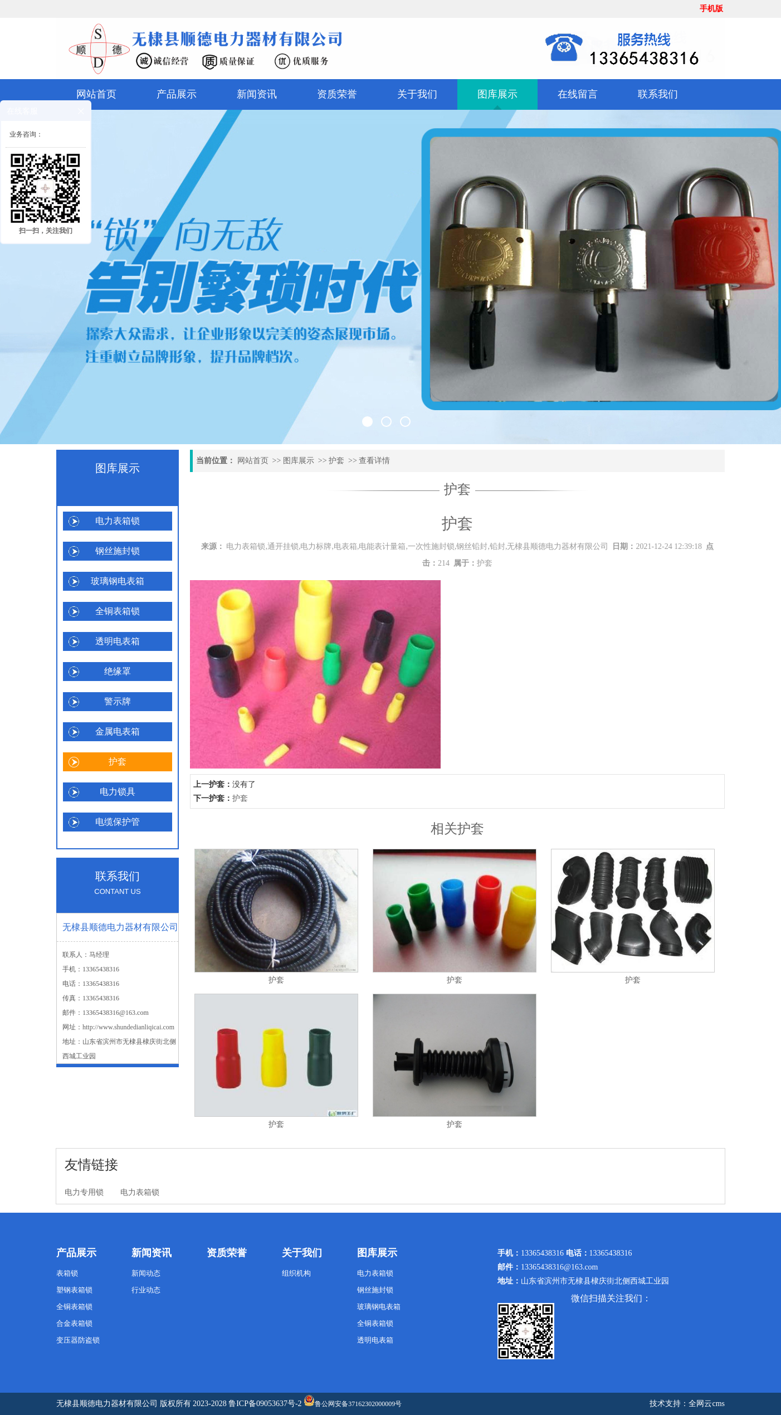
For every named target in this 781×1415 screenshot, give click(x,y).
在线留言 (578, 94)
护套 (117, 761)
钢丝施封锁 (117, 551)
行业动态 (145, 1290)
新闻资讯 (257, 94)
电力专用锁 (84, 1192)
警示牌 (117, 701)
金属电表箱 (117, 731)
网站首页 (96, 94)
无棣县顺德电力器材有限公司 (107, 1403)
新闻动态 (145, 1273)
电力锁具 (117, 791)
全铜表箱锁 (117, 611)
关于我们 (417, 94)
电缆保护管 (117, 821)
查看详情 (374, 460)
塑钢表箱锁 (74, 1290)
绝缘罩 (117, 671)
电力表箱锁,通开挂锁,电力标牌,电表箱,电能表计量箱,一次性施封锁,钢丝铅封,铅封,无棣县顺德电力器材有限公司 (417, 546)
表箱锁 (67, 1273)
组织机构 (296, 1273)
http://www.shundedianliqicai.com (128, 1027)
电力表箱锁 (117, 521)
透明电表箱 (117, 641)
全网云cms (707, 1403)
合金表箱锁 (74, 1323)
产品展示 (177, 94)
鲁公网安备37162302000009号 (353, 1401)
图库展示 (497, 94)
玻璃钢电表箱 (117, 581)
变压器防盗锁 (78, 1340)
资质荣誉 (337, 94)
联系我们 (658, 94)
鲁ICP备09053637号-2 (264, 1403)
